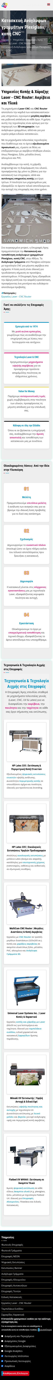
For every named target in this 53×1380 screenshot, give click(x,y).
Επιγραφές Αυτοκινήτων (14, 1285)
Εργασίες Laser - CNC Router (16, 43)
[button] (26, 218)
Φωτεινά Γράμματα (11, 1250)
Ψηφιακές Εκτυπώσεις (13, 1262)
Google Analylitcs (14, 1369)
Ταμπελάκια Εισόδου (12, 1308)
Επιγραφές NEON (10, 1256)
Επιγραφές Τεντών (11, 1291)
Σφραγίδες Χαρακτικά (12, 1314)
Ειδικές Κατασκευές (11, 1297)
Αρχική (5, 39)
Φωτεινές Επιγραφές (12, 1244)
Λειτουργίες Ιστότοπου (17, 1374)
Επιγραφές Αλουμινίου (13, 1279)
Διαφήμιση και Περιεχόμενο (19, 1354)
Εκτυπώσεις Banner (11, 1268)
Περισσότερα (45, 1347)
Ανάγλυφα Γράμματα (12, 1273)
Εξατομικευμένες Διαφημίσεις (20, 1364)
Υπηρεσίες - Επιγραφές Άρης (28, 39)
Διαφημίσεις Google (15, 1359)
